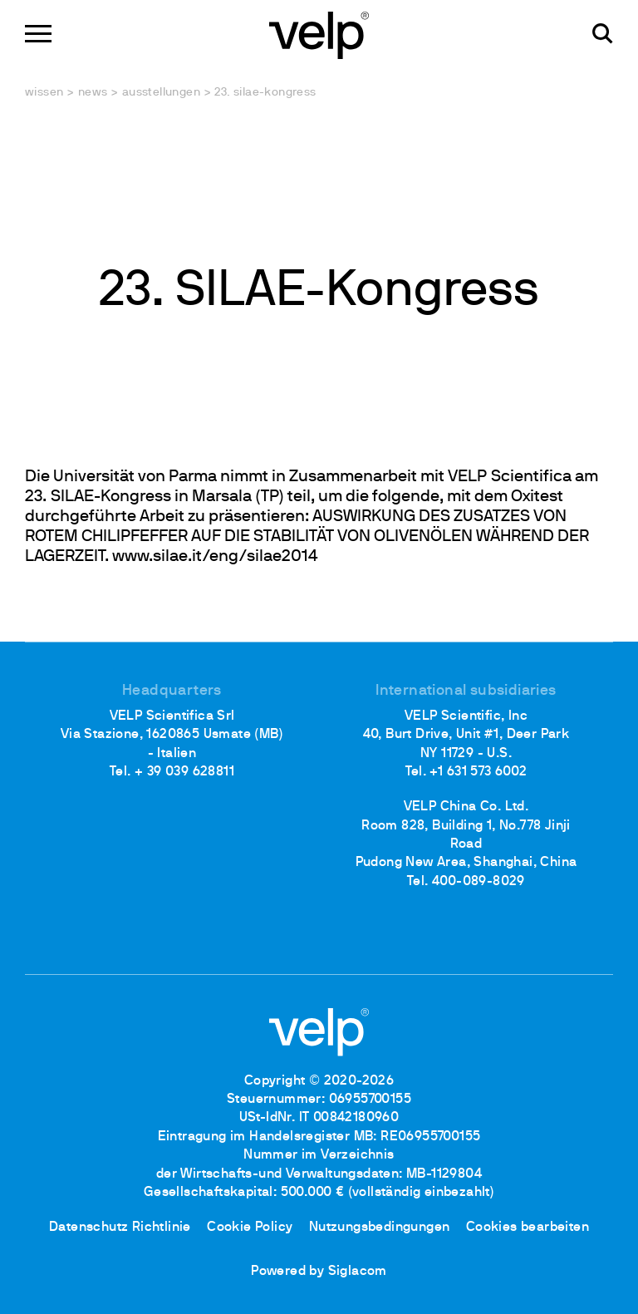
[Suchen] (602, 33)
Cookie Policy (249, 1227)
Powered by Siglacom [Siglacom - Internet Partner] (319, 1271)
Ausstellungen (161, 92)
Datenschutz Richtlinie (120, 1227)
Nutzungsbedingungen (379, 1227)
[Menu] (38, 33)
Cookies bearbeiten (527, 1227)
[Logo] (319, 33)
